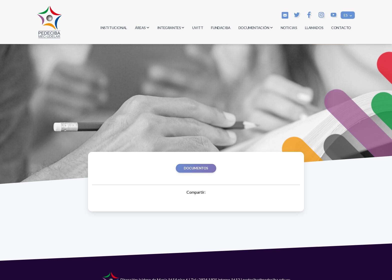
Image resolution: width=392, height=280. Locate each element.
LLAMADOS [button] (314, 28)
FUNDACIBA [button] (220, 28)
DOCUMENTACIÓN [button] (255, 28)
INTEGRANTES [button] (170, 28)
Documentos (196, 168)
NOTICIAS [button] (289, 28)
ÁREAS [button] (142, 28)
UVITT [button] (197, 28)
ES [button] (346, 15)
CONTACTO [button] (341, 28)
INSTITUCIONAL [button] (113, 28)
